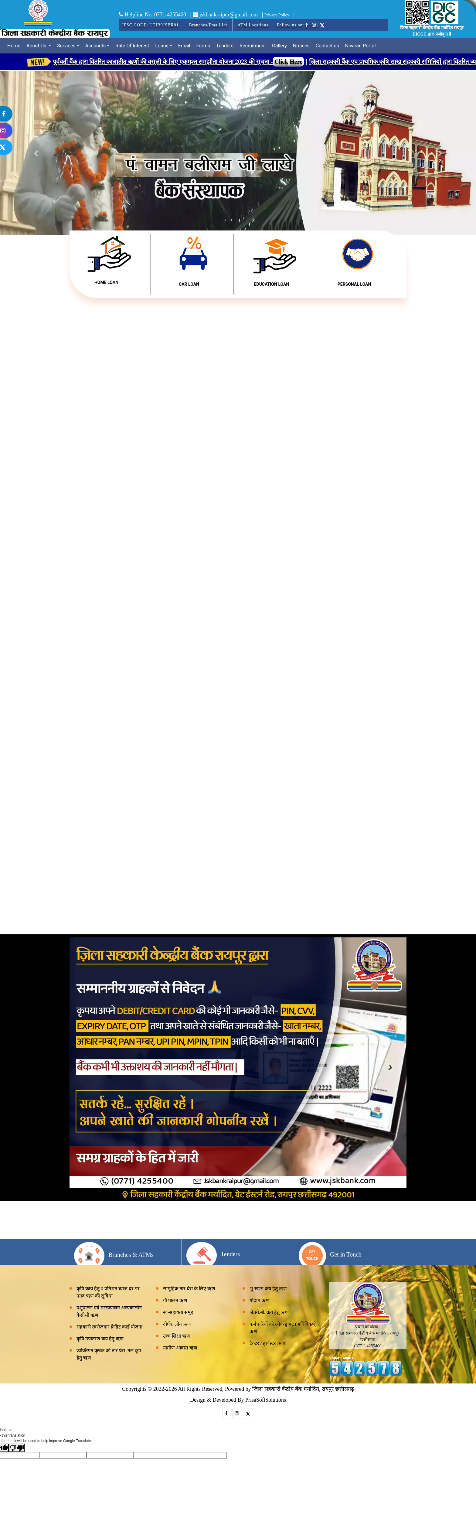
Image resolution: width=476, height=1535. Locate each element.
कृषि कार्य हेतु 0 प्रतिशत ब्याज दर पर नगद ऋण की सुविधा (108, 1292)
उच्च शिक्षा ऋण (176, 1336)
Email (184, 46)
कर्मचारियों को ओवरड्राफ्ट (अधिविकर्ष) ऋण (283, 1328)
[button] (440, 153)
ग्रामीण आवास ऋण (180, 1347)
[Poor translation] (17, 1448)
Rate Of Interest (132, 46)
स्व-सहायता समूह (178, 1312)
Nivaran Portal (360, 46)
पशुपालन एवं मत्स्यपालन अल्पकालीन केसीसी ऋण (109, 1311)
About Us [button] (36, 46)
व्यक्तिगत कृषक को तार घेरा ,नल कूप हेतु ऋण (108, 1354)
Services (66, 46)
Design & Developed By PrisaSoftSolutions (238, 1400)
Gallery (279, 46)
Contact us (327, 46)
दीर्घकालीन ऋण (177, 1324)
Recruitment (253, 46)
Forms (203, 46)
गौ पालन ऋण (175, 1300)
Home (13, 46)
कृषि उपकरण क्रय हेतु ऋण (100, 1338)
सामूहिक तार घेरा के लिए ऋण (189, 1288)
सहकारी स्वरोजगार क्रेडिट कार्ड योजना (109, 1326)
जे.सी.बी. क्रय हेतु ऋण (269, 1312)
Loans (161, 46)
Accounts (95, 46)
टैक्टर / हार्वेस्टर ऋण (267, 1343)
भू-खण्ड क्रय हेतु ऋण (268, 1288)
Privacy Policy (276, 15)
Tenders (224, 46)
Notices (301, 46)
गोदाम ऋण (260, 1300)
